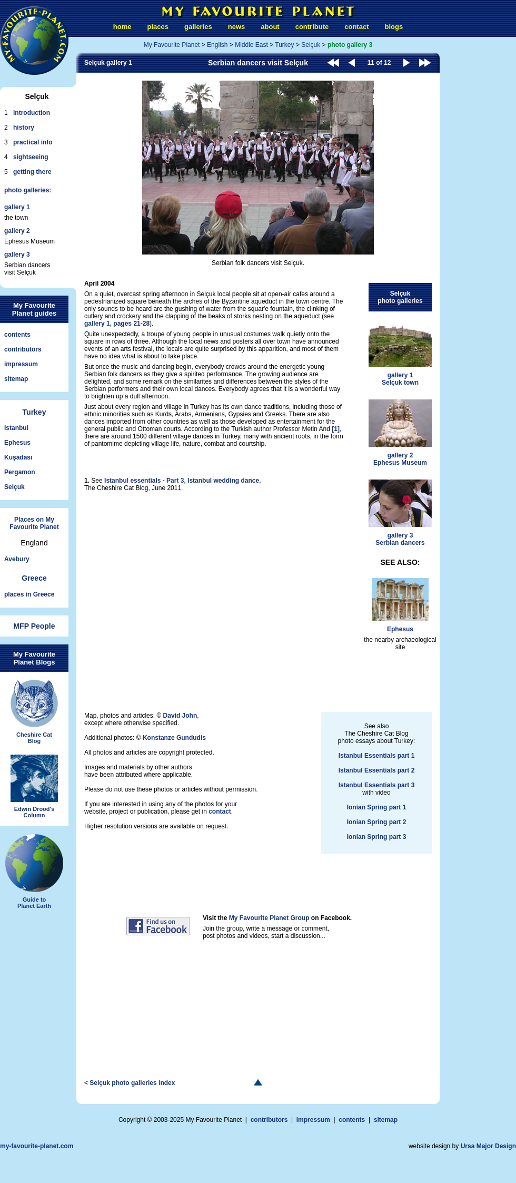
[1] (336, 429)
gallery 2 (17, 230)
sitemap (16, 379)
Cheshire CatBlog (34, 712)
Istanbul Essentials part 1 (377, 755)
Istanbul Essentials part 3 (377, 785)
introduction (31, 112)
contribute (312, 27)
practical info (33, 142)
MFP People (34, 626)
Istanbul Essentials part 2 (377, 770)
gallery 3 (17, 254)
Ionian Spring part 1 (376, 807)
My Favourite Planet (172, 44)
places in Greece (29, 594)
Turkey (34, 412)
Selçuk (14, 487)
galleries (198, 27)
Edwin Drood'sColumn (34, 787)
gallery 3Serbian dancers (400, 513)
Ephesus (17, 442)
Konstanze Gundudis (174, 737)
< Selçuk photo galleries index (129, 1083)
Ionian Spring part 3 (376, 836)
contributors (23, 349)
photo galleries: (27, 190)
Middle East (251, 44)
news (236, 27)
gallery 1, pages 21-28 (117, 323)
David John (180, 715)
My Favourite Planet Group (269, 918)
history (23, 127)
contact (356, 27)
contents (17, 334)
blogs (393, 27)
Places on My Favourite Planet (33, 523)
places (157, 27)
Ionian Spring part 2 (376, 822)
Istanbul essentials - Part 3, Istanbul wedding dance (181, 480)
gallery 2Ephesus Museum (400, 432)
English (217, 44)
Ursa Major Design (488, 1146)
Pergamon (19, 472)
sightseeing (30, 157)
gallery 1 (17, 207)
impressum (21, 364)
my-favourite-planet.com (36, 1146)
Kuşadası (18, 457)
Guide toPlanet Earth (34, 871)
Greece (34, 578)
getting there (32, 171)
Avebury (16, 559)
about (270, 27)
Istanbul (16, 428)
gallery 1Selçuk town (400, 352)
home (122, 27)
